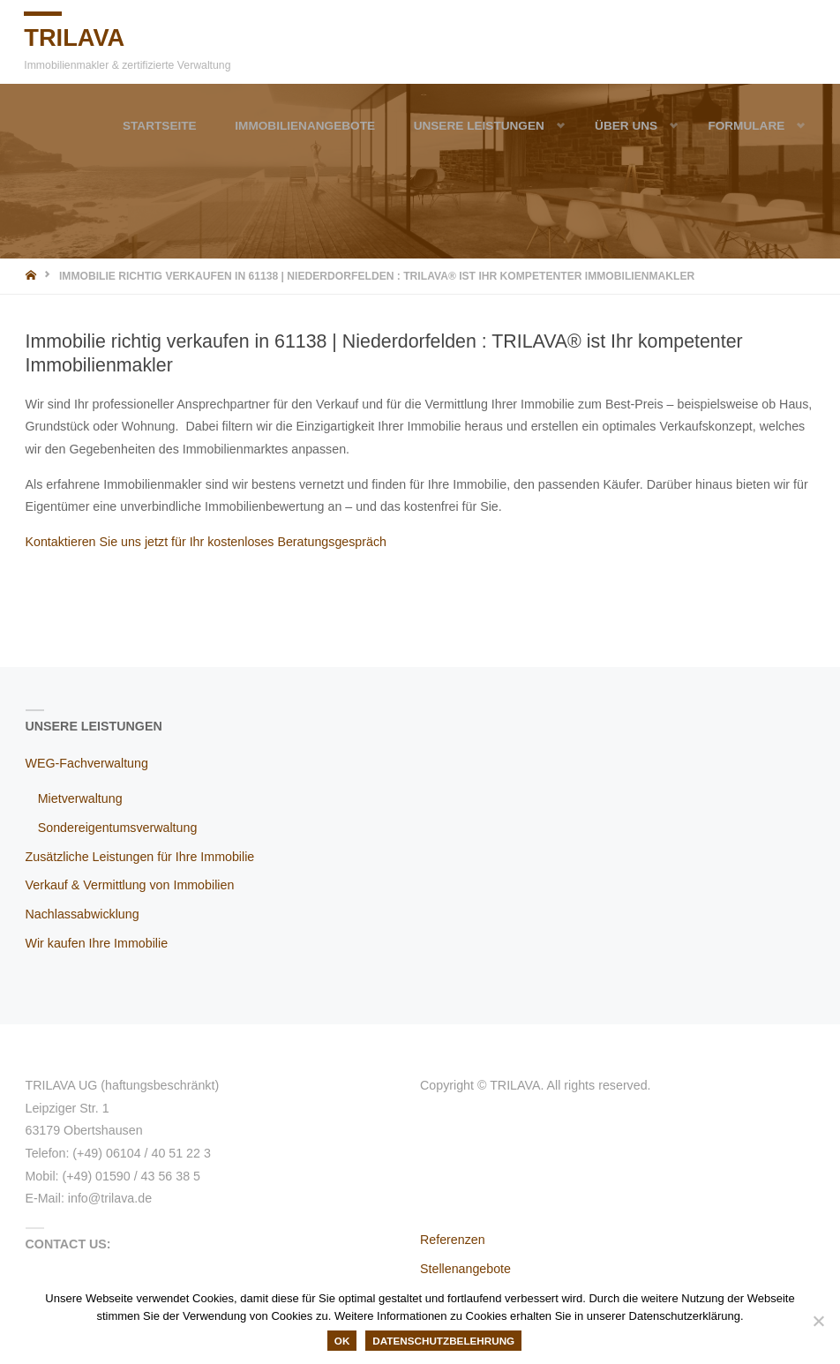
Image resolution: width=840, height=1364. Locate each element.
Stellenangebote (465, 1269)
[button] (533, 125)
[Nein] (818, 1321)
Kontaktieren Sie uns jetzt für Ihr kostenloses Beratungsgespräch (206, 542)
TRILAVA (78, 36)
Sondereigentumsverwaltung (118, 828)
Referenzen (452, 1240)
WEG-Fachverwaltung (87, 763)
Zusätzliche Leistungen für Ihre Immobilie (140, 857)
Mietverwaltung (80, 798)
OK (342, 1340)
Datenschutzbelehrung (443, 1340)
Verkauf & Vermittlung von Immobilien (130, 885)
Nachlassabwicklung (82, 914)
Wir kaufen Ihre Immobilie (97, 943)
